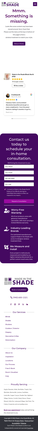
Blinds (7, 317)
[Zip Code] (19, 184)
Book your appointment (12, 410)
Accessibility (16, 423)
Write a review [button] (18, 85)
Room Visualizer (11, 372)
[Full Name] (19, 167)
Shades (8, 321)
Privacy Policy (19, 421)
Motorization (10, 340)
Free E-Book (10, 368)
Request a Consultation (19, 201)
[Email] (19, 172)
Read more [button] (9, 112)
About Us (9, 353)
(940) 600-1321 (20, 297)
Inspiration (9, 357)
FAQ (7, 376)
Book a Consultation (19, 290)
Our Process (10, 364)
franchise (30, 428)
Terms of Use (29, 421)
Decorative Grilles (12, 336)
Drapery (8, 332)
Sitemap (23, 423)
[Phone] (19, 178)
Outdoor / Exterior (12, 328)
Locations (9, 361)
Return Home (19, 44)
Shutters (8, 324)
